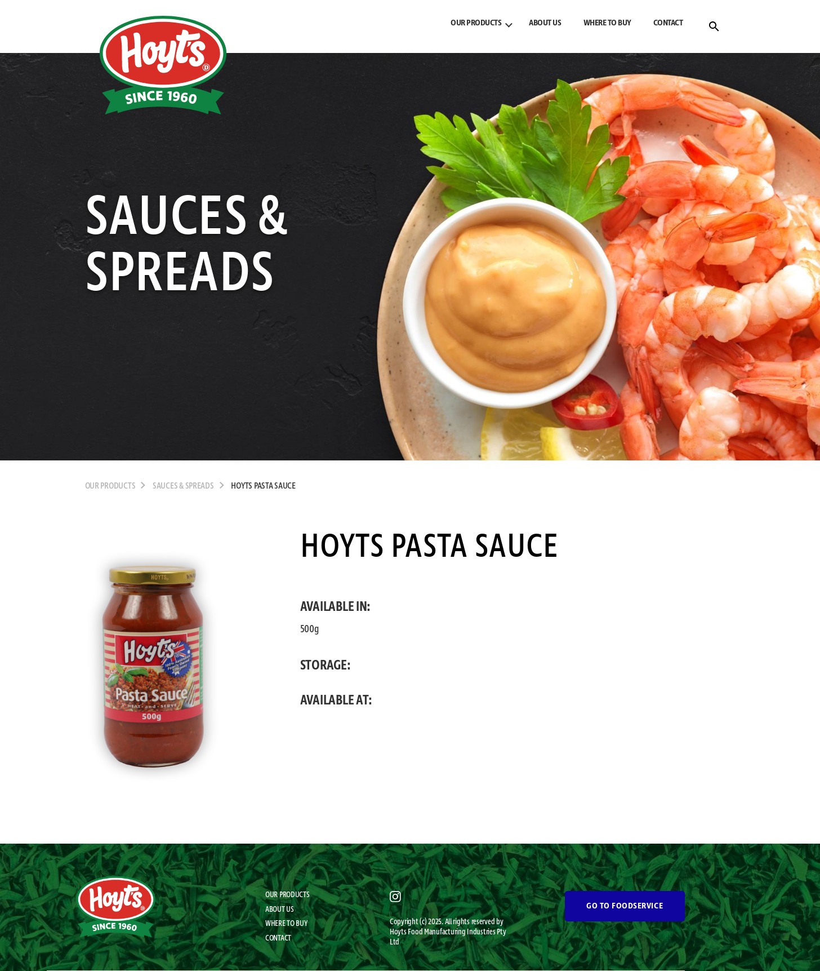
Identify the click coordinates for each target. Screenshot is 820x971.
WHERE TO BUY (607, 23)
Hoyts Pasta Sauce (263, 486)
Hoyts (399, 932)
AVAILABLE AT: (336, 700)
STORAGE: (325, 665)
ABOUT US (545, 23)
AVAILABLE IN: (335, 607)
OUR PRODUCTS (476, 23)
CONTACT (668, 23)
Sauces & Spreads (183, 486)
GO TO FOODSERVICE (624, 906)
